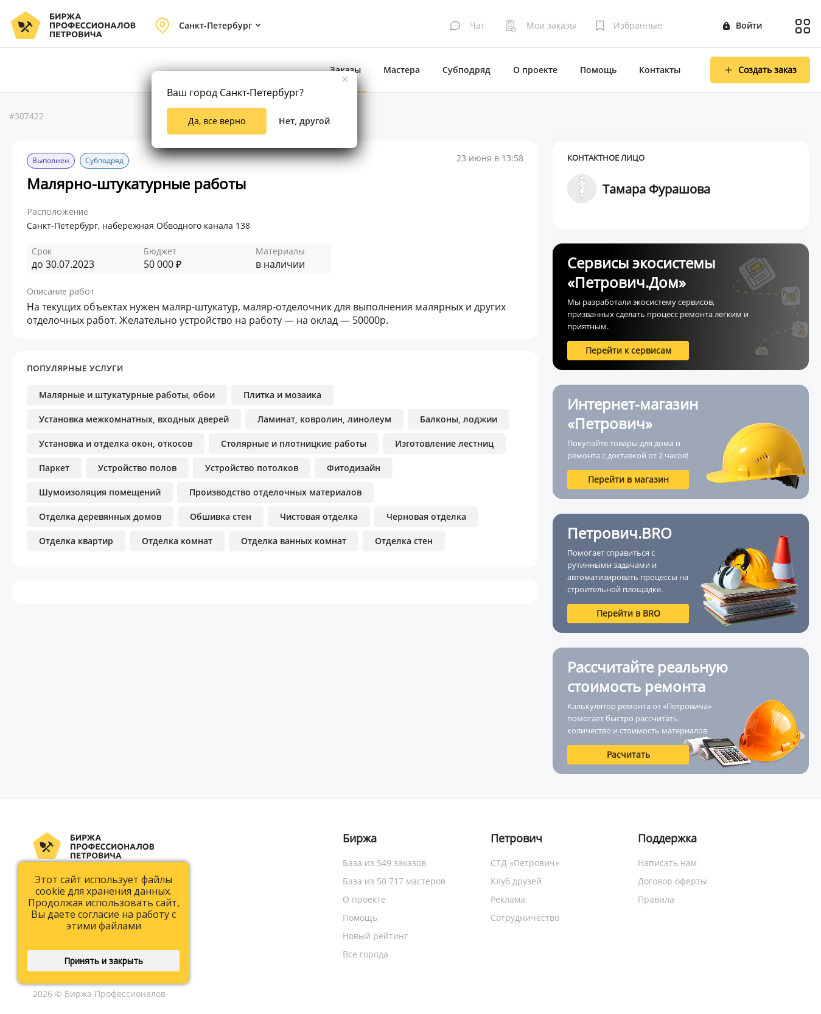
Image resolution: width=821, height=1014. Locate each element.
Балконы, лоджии (458, 419)
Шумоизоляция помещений (100, 492)
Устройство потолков (251, 468)
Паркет (54, 468)
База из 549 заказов (384, 863)
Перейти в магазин (628, 479)
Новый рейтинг (375, 936)
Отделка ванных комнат (293, 541)
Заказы (345, 69)
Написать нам (667, 863)
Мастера (401, 69)
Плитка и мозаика (282, 394)
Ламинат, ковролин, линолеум (324, 419)
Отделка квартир (76, 541)
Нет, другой (304, 121)
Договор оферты (672, 881)
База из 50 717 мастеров (394, 881)
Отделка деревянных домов (100, 516)
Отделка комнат (177, 541)
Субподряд (466, 69)
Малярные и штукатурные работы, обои (127, 394)
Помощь (598, 69)
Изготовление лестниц (444, 443)
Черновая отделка (426, 516)
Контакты (659, 69)
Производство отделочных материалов (275, 492)
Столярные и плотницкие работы (293, 443)
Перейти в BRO (628, 613)
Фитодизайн (353, 468)
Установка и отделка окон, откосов (115, 443)
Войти (742, 25)
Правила (656, 899)
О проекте (535, 69)
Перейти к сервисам (628, 350)
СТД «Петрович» (525, 863)
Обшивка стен (220, 516)
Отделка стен (404, 541)
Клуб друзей (516, 881)
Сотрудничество (525, 917)
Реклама (508, 899)
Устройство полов (137, 468)
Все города (365, 954)
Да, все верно (216, 121)
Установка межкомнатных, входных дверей (134, 419)
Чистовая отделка (319, 516)
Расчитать (628, 754)
